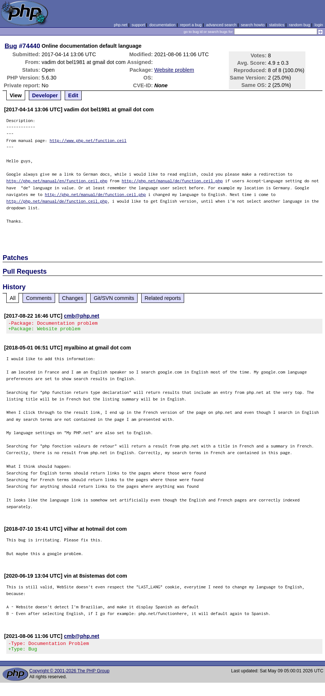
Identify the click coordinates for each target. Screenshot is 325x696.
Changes (73, 298)
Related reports (163, 298)
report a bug (191, 25)
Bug (11, 46)
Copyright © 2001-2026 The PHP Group (69, 675)
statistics (276, 25)
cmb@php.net (81, 316)
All (13, 298)
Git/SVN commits (114, 298)
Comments (39, 298)
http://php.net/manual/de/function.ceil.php (172, 180)
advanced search (221, 25)
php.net (120, 25)
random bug (299, 25)
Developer (45, 95)
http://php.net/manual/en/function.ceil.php (56, 180)
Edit (73, 95)
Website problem (174, 70)
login (319, 25)
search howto (252, 25)
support (138, 25)
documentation (162, 25)
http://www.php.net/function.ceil (88, 140)
